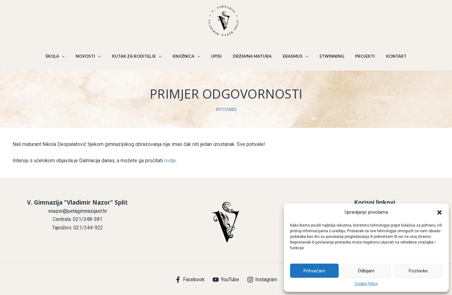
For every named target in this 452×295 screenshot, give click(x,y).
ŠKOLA (63, 59)
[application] (70, 59)
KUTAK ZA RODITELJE (141, 59)
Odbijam (366, 271)
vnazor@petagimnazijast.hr (77, 211)
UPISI (217, 59)
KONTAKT (388, 59)
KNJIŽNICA (188, 59)
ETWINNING (327, 59)
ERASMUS (292, 59)
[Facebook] (190, 279)
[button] (439, 212)
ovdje (170, 166)
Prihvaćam (314, 271)
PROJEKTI (359, 59)
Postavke (418, 271)
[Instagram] (262, 279)
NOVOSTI (94, 59)
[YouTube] (226, 279)
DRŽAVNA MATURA (251, 59)
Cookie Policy (366, 284)
